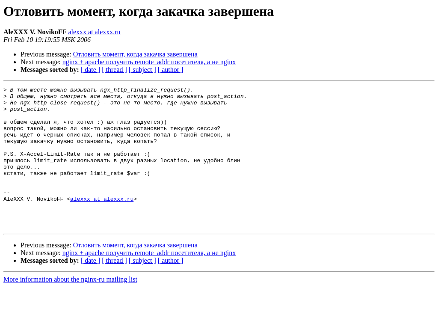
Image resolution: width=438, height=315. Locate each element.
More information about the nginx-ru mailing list (70, 307)
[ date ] (90, 69)
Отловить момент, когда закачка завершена (135, 54)
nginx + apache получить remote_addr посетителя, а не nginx (149, 61)
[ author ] (170, 69)
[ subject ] (142, 69)
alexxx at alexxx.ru (94, 32)
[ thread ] (114, 69)
